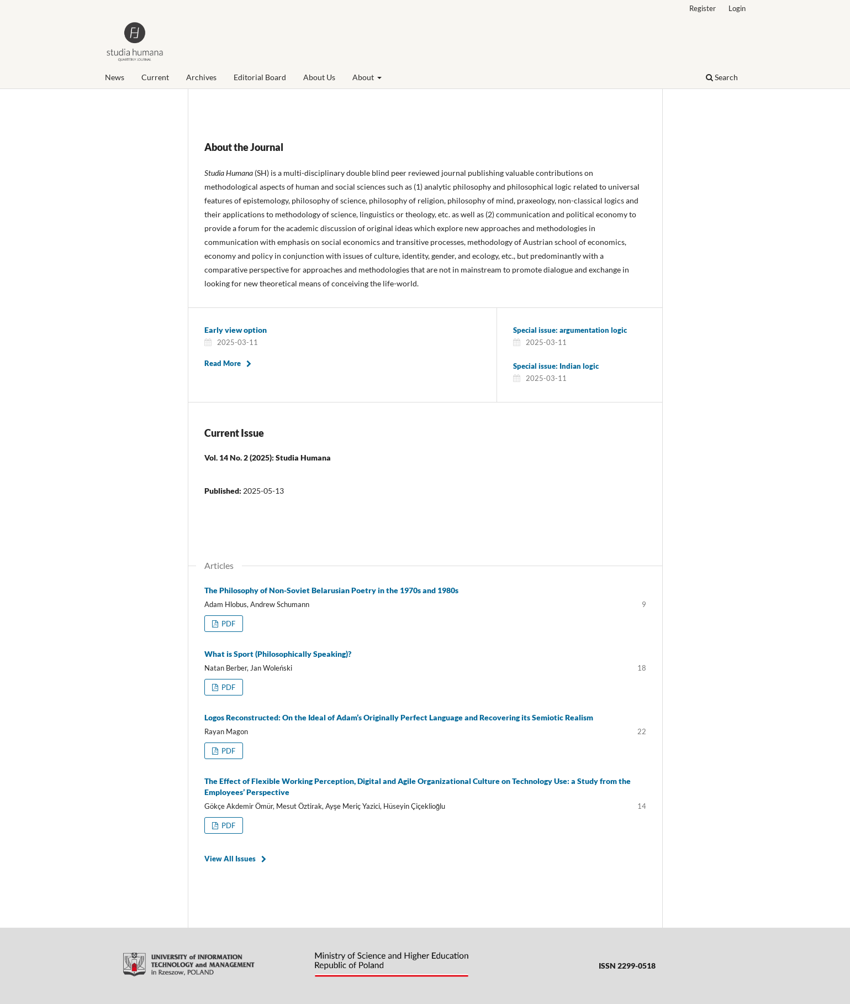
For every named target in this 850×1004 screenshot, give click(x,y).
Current (155, 77)
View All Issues (230, 858)
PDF (227, 623)
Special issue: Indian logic (556, 366)
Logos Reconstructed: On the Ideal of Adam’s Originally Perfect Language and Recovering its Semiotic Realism (398, 717)
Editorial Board (260, 77)
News (114, 77)
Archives (201, 77)
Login (737, 8)
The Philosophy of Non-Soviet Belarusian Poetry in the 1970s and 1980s (331, 590)
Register (702, 8)
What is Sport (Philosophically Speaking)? (277, 653)
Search (722, 77)
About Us (319, 77)
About (364, 77)
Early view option (235, 329)
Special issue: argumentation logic (570, 330)
